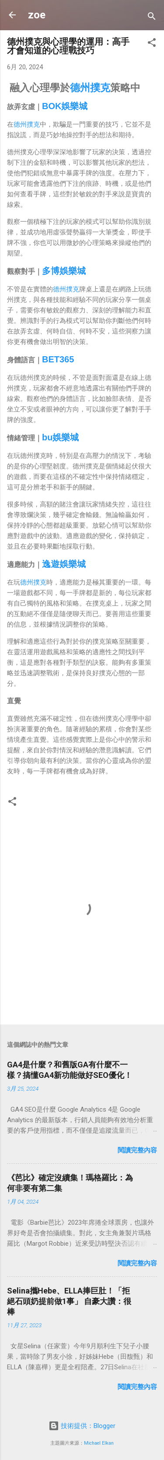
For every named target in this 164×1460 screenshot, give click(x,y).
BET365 (58, 359)
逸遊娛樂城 (64, 564)
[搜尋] (152, 17)
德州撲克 (90, 87)
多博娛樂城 (64, 271)
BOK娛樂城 (64, 106)
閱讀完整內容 (137, 1150)
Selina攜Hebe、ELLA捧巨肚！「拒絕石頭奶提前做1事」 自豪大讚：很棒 (69, 1301)
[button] (152, 44)
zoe (36, 15)
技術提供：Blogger (82, 1426)
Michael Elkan (99, 1443)
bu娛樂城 (60, 437)
